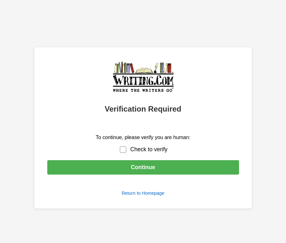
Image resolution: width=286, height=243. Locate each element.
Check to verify (148, 149)
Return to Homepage (143, 193)
